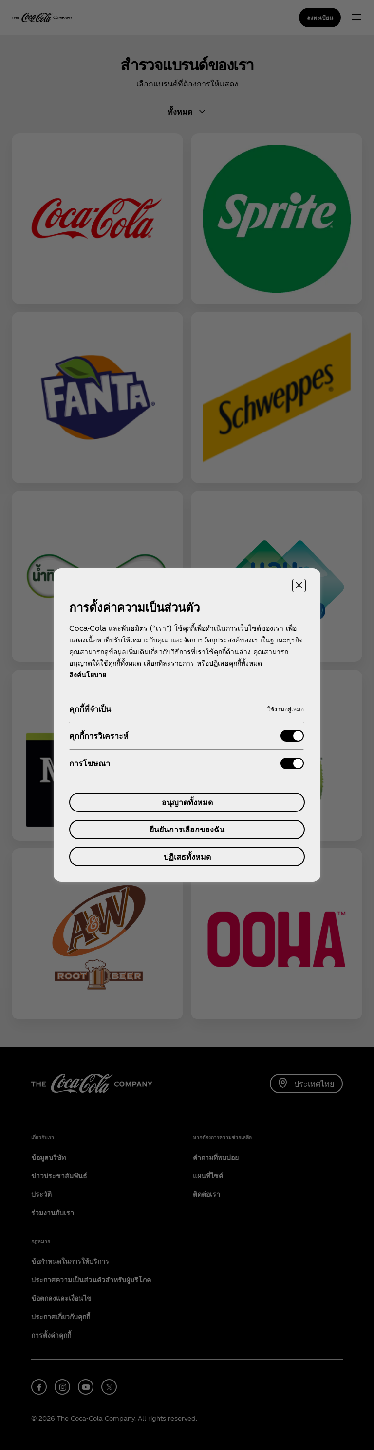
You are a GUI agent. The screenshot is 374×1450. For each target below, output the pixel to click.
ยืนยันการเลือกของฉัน (187, 829)
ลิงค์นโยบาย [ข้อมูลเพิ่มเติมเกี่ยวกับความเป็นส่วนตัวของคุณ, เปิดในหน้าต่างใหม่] (87, 675)
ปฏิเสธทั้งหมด (187, 856)
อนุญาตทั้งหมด (187, 802)
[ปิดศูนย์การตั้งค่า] (299, 585)
